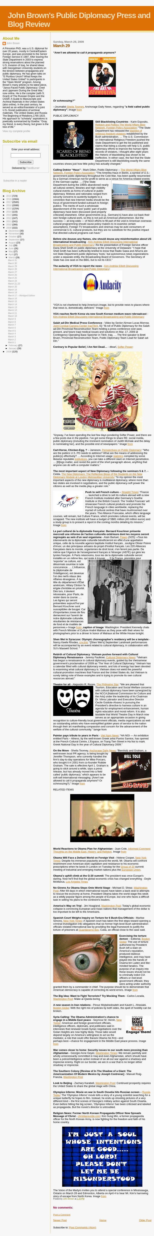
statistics (118, 456)
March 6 (12, 328)
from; (79, 627)
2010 (9, 224)
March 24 (12, 281)
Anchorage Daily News (102, 750)
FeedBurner (32, 168)
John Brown (13, 43)
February (13, 345)
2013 (9, 215)
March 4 (12, 333)
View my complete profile (16, 131)
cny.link (83, 642)
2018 (9, 199)
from (79, 109)
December (14, 231)
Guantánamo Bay (89, 929)
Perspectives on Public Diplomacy (121, 450)
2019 (9, 196)
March (12, 257)
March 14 (12, 304)
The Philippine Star (107, 684)
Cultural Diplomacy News (120, 657)
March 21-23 (14, 283)
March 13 (12, 307)
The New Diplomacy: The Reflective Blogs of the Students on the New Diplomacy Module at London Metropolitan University (97, 476)
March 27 (12, 272)
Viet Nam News (110, 735)
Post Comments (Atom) (82, 1227)
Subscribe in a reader (15, 180)
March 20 (12, 286)
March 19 (12, 289)
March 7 (12, 325)
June (11, 248)
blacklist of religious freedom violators (118, 132)
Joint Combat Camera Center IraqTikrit (75, 325)
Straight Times (130, 492)
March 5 (12, 331)
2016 (9, 205)
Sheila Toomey (75, 106)
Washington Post (111, 905)
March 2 (12, 339)
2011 (9, 221)
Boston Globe (61, 1007)
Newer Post (60, 1220)
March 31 (12, 260)
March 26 (12, 275)
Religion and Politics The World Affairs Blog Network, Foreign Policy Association (120, 126)
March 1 (12, 342)
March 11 (12, 313)
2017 (9, 202)
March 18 (12, 292)
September (14, 239)
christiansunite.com (89, 1116)
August (12, 242)
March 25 (12, 278)
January (13, 348)
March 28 (12, 269)
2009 (9, 227)
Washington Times (106, 1053)
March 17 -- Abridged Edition (21, 295)
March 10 (12, 316)
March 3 (12, 336)
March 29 (12, 266)
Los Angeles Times (77, 881)
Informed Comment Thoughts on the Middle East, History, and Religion (101, 850)
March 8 (12, 322)
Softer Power (125, 346)
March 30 (12, 263)
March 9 (12, 319)
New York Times (72, 920)
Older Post (145, 1220)
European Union (131, 869)
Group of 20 (128, 866)
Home (102, 1220)
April (11, 254)
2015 (9, 208)
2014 (9, 211)
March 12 (12, 310)
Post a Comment (61, 1215)
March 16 (12, 298)
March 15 (12, 301)
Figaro (124, 537)
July (11, 245)
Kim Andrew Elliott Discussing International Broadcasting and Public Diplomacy (96, 267)
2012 (9, 218)
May (11, 251)
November (14, 233)
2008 (9, 351)
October (13, 236)
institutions (81, 459)
